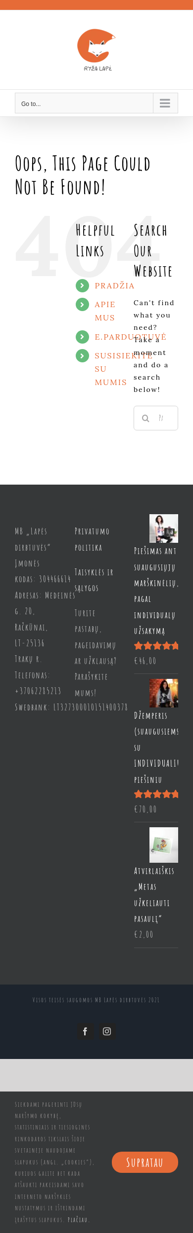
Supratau (145, 1162)
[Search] (146, 418)
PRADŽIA (115, 285)
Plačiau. (79, 1220)
